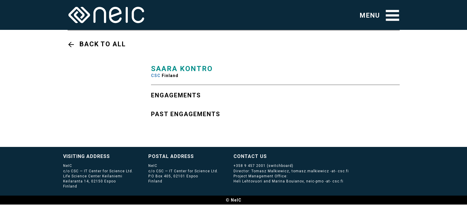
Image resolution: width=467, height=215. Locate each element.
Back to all (103, 44)
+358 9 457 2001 (250, 166)
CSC (156, 75)
